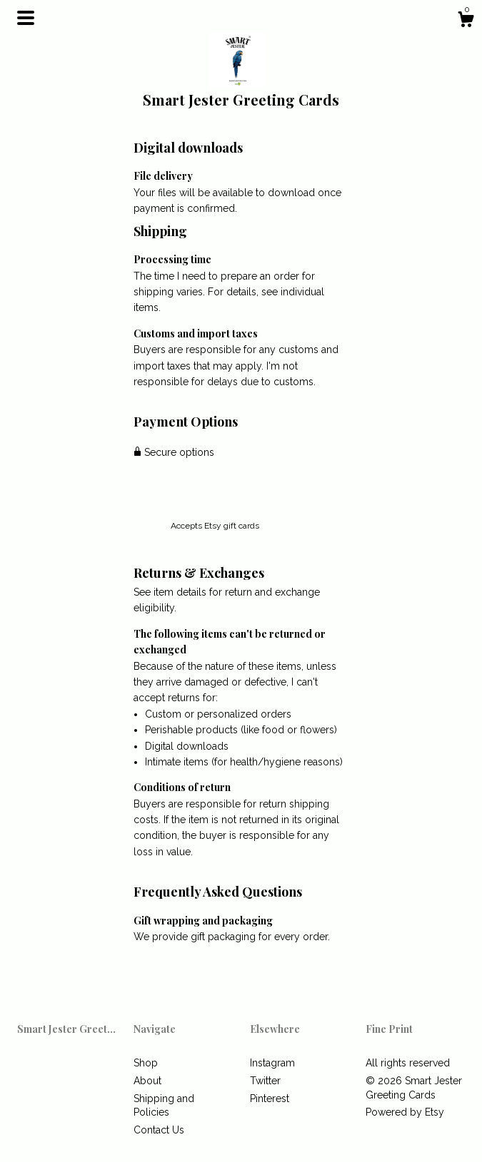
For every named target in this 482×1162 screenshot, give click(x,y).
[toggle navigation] (25, 18)
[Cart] (465, 21)
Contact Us (159, 1130)
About (147, 1080)
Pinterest (269, 1098)
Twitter (265, 1080)
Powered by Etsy (405, 1112)
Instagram (272, 1063)
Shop (146, 1063)
